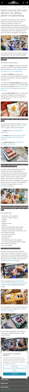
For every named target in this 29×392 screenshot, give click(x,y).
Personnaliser (14, 366)
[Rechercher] (13, 7)
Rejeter (14, 370)
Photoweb (3, 186)
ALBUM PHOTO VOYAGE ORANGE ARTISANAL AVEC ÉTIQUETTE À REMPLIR (13, 137)
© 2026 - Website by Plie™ (6, 390)
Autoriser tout (14, 374)
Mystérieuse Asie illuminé (13, 260)
